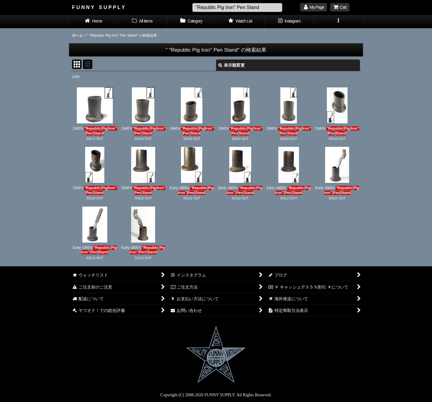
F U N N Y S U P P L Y (98, 7)
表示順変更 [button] (231, 65)
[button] (338, 21)
